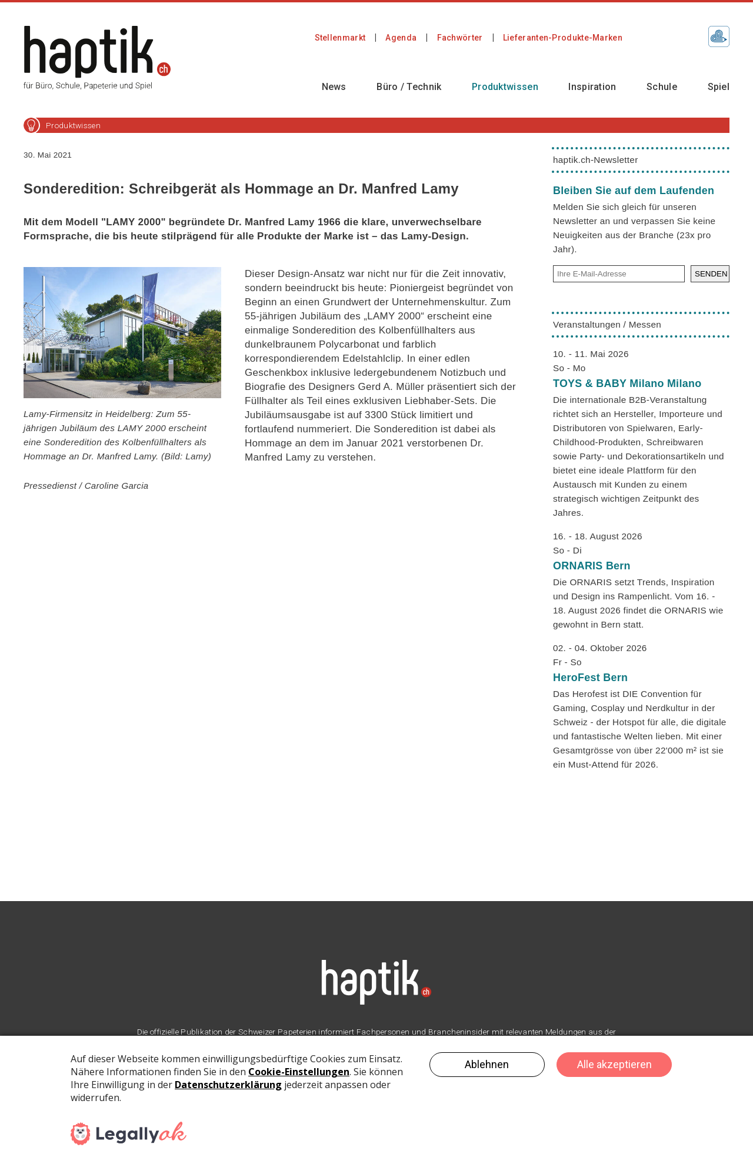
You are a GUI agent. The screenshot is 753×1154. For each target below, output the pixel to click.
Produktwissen (505, 86)
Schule (662, 86)
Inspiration (592, 86)
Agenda (401, 37)
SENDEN (711, 273)
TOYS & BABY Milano (627, 383)
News (334, 86)
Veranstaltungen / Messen (607, 324)
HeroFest (590, 677)
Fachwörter (460, 37)
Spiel (719, 86)
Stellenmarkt (340, 37)
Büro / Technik (408, 86)
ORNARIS (592, 566)
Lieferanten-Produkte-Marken (562, 37)
